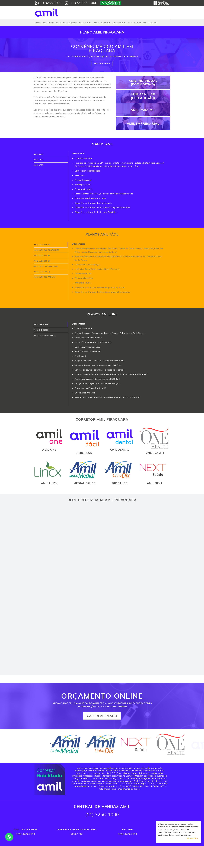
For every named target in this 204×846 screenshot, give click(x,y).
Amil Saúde (48, 23)
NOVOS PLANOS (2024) (66, 23)
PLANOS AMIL (85, 23)
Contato (152, 23)
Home (37, 23)
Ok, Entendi (192, 838)
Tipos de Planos (102, 23)
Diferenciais (119, 23)
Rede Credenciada (137, 23)
